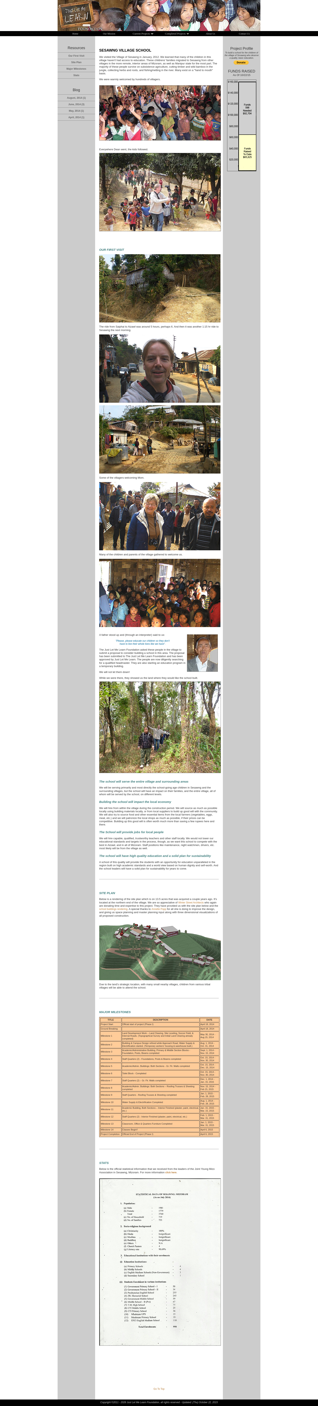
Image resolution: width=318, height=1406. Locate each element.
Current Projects (143, 33)
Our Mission (109, 33)
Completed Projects (176, 33)
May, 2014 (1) (76, 110)
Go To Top (159, 1389)
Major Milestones (76, 68)
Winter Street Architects (191, 902)
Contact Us (244, 33)
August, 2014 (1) (76, 97)
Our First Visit (76, 55)
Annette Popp (158, 909)
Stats (76, 75)
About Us (210, 33)
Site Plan (76, 62)
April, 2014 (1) (76, 117)
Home (75, 33)
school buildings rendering (113, 909)
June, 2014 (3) (76, 104)
